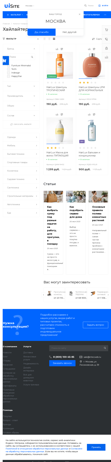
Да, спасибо (42, 32)
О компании (10, 346)
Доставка (28, 352)
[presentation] (43, 295)
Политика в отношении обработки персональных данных (10, 396)
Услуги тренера (31, 384)
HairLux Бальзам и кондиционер (89, 154)
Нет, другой (69, 32)
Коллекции (8, 428)
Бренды (7, 424)
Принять (96, 447)
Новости (7, 352)
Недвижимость (31, 363)
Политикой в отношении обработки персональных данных (37, 448)
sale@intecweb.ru (92, 357)
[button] (53, 78)
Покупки (7, 416)
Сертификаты (9, 386)
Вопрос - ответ (10, 420)
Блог (5, 356)
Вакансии (8, 364)
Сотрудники (9, 369)
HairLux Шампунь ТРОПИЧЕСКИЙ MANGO (56, 90)
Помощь (8, 410)
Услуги (27, 346)
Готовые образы (11, 432)
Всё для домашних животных (28, 377)
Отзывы (6, 360)
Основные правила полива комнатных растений (99, 214)
